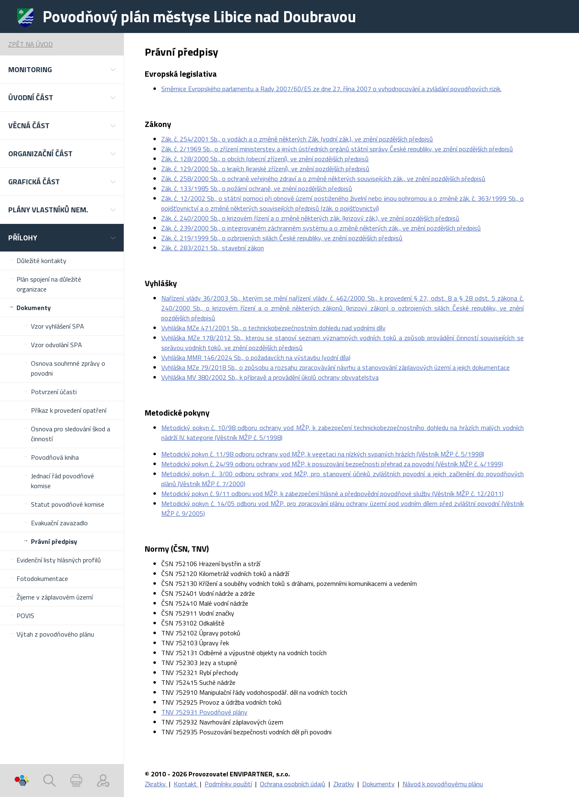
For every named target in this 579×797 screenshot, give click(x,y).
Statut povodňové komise (67, 504)
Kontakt (186, 784)
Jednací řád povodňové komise (62, 481)
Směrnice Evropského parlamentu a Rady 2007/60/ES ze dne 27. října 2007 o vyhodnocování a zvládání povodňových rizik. (331, 89)
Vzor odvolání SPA (56, 345)
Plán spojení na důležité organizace (48, 284)
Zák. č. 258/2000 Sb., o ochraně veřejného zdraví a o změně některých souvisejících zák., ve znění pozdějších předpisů (323, 178)
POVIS (25, 616)
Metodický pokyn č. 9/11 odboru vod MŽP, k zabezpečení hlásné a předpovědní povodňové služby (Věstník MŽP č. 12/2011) (332, 493)
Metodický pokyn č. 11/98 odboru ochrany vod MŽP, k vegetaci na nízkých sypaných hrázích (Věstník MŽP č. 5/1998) (322, 454)
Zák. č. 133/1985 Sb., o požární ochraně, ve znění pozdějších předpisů (256, 188)
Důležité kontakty (41, 261)
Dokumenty (33, 308)
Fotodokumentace (42, 578)
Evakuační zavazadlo (59, 523)
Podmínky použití (228, 784)
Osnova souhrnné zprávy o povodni (68, 368)
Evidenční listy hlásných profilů (58, 560)
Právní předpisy (54, 541)
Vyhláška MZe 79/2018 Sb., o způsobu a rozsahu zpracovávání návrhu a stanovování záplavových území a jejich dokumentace (335, 367)
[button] (62, 69)
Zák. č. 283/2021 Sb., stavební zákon (212, 248)
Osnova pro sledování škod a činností (70, 434)
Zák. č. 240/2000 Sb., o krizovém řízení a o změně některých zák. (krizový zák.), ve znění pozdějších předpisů (310, 218)
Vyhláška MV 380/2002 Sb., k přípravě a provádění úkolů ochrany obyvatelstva (270, 377)
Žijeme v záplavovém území (54, 597)
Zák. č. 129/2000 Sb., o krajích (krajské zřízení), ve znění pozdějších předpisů (265, 169)
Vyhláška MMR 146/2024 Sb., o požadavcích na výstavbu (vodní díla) (256, 357)
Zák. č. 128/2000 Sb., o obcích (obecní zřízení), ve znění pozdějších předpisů (265, 159)
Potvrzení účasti (54, 392)
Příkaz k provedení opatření (68, 410)
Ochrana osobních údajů (292, 784)
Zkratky (156, 784)
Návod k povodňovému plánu (442, 784)
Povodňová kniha (55, 457)
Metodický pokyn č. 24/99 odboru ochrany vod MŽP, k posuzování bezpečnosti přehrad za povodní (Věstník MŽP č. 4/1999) (332, 464)
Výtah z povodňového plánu (55, 634)
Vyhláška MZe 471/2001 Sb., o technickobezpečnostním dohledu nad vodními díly (273, 328)
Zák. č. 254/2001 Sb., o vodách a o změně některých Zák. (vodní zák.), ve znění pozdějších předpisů (297, 139)
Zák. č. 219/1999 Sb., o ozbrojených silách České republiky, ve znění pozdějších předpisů (281, 238)
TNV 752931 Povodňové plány (204, 712)
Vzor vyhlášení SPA (57, 326)
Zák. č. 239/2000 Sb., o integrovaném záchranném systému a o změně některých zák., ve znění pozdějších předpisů (321, 228)
